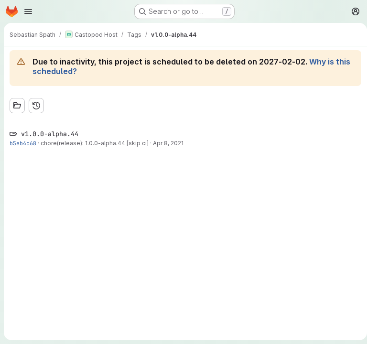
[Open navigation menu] (28, 11)
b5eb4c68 (23, 143)
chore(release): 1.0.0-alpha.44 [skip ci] (95, 143)
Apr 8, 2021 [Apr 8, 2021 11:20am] (168, 143)
